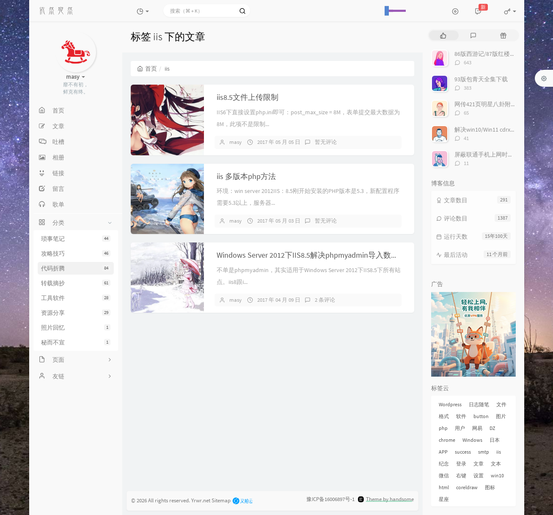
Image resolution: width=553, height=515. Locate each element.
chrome (447, 440)
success (463, 452)
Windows (472, 440)
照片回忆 (75, 327)
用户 (460, 428)
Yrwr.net (200, 500)
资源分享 (75, 313)
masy (235, 142)
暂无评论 (326, 142)
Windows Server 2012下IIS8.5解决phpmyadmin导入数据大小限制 (323, 255)
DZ (492, 428)
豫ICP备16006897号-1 (330, 499)
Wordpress (450, 404)
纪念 (444, 463)
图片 (501, 416)
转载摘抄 (75, 283)
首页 (147, 68)
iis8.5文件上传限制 (247, 97)
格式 (444, 416)
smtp (483, 452)
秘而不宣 (75, 342)
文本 (496, 463)
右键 (461, 475)
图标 (490, 487)
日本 (495, 440)
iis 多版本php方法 (246, 176)
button (481, 416)
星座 (444, 499)
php (443, 428)
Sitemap (221, 500)
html (444, 487)
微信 (444, 475)
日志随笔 (479, 404)
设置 (478, 475)
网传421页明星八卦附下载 (488, 104)
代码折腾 (75, 268)
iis (498, 452)
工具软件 (75, 298)
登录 (461, 463)
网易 (477, 428)
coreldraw (467, 487)
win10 (497, 475)
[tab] (443, 35)
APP (443, 452)
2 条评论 (325, 299)
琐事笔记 (75, 238)
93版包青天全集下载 (481, 79)
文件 (501, 404)
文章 (478, 463)
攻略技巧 (75, 253)
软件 (461, 416)
